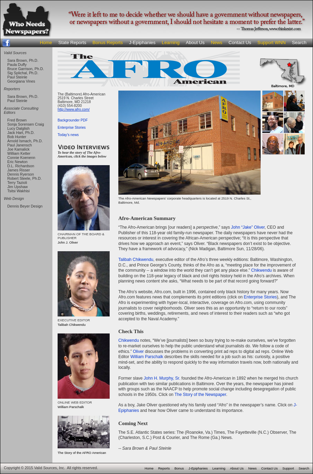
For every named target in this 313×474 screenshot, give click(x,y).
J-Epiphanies (142, 42)
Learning (170, 42)
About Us (195, 42)
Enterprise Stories (72, 127)
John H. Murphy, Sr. (162, 378)
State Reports (72, 42)
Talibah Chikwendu (135, 259)
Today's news (68, 135)
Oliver (138, 351)
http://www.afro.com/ (74, 109)
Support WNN (271, 42)
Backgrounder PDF (73, 120)
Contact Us (240, 42)
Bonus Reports (108, 42)
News (216, 42)
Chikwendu (261, 270)
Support (288, 468)
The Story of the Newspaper (200, 394)
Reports (164, 468)
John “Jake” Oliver (248, 227)
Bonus (179, 468)
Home (46, 42)
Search (299, 42)
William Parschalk (146, 356)
